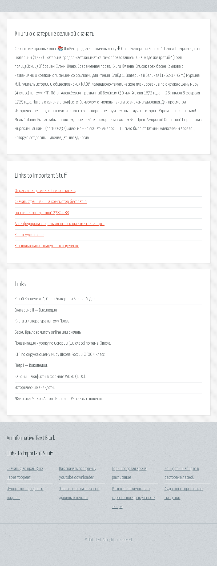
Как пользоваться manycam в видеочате (47, 246)
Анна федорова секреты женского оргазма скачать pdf (60, 224)
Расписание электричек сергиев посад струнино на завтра (133, 498)
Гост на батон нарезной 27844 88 (42, 213)
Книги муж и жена (29, 235)
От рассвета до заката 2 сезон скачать (45, 191)
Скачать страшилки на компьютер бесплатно (51, 202)
